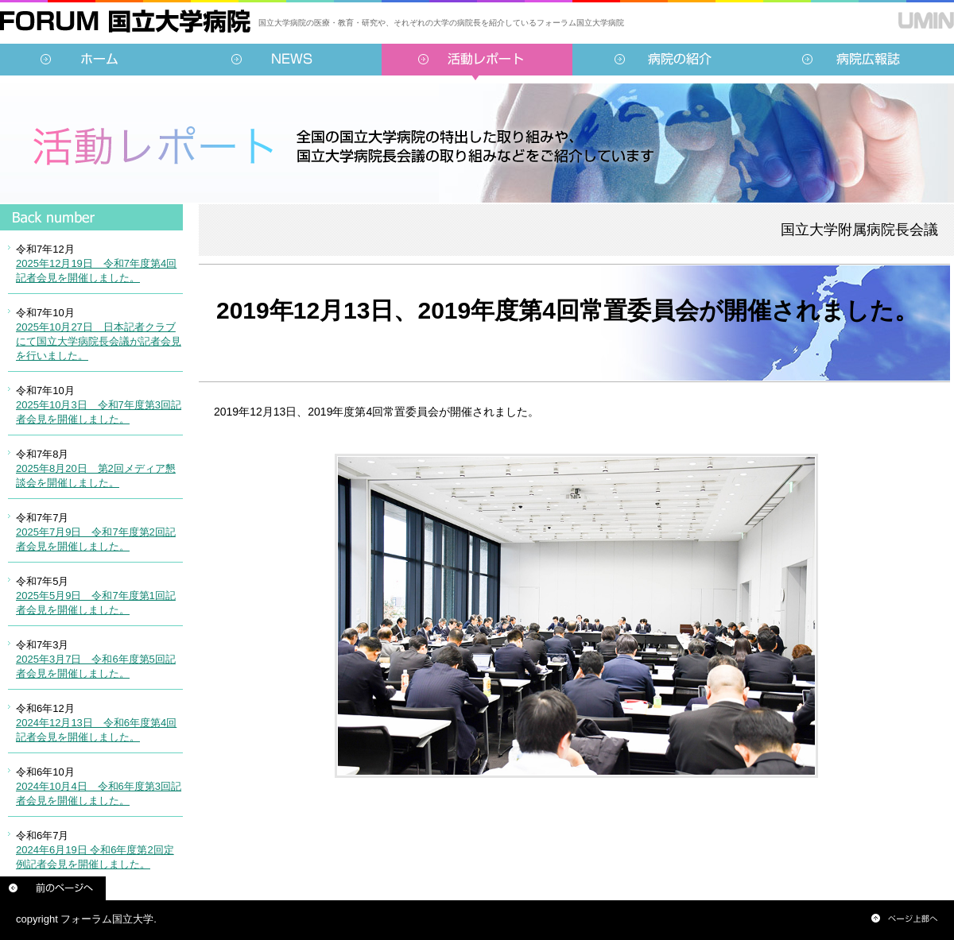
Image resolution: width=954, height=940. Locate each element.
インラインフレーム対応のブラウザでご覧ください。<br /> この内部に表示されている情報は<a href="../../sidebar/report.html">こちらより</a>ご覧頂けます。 (91, 552)
